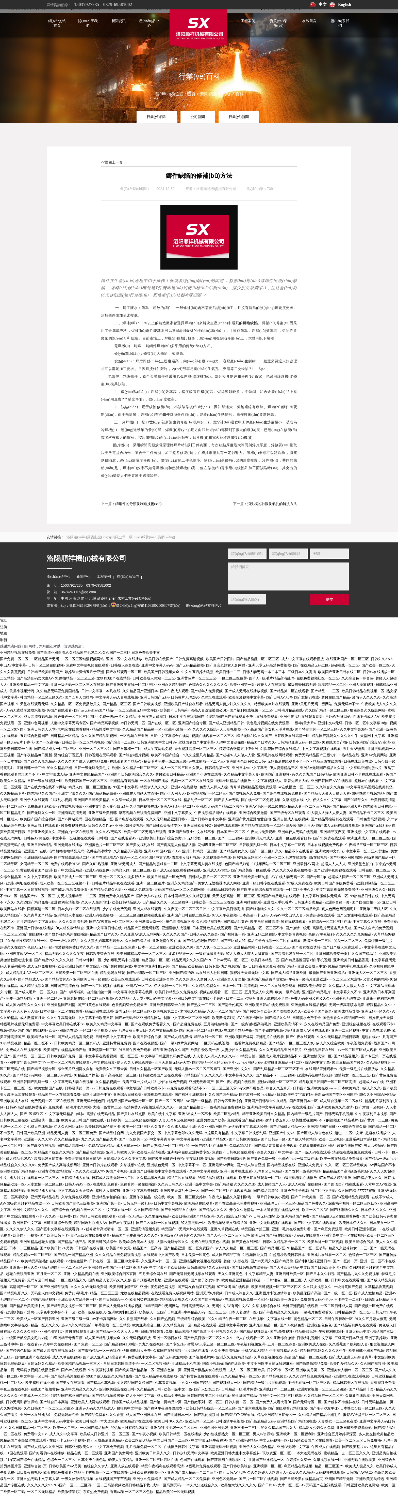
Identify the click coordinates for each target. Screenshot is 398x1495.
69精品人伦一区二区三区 (131, 870)
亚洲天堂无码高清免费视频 (269, 665)
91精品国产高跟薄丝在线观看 (23, 1440)
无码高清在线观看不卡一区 (289, 761)
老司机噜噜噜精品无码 (66, 851)
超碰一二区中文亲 (349, 1133)
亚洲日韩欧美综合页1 (332, 954)
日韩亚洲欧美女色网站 (361, 1485)
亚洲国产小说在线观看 (203, 774)
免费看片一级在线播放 (138, 1184)
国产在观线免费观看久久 (151, 1024)
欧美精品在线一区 (41, 1037)
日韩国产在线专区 (89, 1248)
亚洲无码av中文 (357, 1332)
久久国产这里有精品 (207, 1299)
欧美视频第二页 (165, 1011)
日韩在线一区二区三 (374, 870)
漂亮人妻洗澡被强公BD (209, 710)
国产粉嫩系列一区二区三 (203, 1402)
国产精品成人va (30, 979)
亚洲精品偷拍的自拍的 (109, 1197)
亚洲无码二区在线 (261, 934)
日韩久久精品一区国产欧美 (150, 1069)
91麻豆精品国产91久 (348, 1062)
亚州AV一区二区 (139, 986)
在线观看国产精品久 (126, 761)
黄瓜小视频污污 (21, 691)
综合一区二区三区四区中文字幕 (145, 858)
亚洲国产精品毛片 (316, 992)
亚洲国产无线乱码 (375, 825)
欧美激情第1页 (223, 1018)
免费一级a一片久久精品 (117, 717)
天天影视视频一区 (234, 729)
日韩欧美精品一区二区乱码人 (77, 1043)
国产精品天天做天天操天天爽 (327, 793)
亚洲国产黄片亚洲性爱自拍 (249, 819)
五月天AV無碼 (354, 749)
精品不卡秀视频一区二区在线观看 (274, 941)
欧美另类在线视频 (143, 1299)
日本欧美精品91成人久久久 (359, 1088)
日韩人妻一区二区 (239, 1402)
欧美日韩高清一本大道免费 (96, 1421)
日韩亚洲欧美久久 (41, 832)
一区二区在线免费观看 (278, 986)
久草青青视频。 (167, 1383)
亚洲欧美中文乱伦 (329, 851)
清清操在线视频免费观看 (352, 1152)
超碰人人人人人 (333, 864)
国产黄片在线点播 (131, 1114)
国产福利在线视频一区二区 (251, 710)
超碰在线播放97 (377, 1133)
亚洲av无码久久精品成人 (94, 1408)
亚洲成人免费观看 (138, 890)
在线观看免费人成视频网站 (172, 1293)
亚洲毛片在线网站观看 (275, 755)
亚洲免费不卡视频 (294, 1191)
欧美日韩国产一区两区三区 (86, 781)
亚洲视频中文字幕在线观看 (369, 832)
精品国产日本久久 (261, 742)
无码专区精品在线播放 (233, 781)
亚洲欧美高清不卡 (288, 1024)
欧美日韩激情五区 (123, 1287)
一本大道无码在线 (307, 1453)
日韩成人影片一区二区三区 (210, 877)
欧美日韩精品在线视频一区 (363, 691)
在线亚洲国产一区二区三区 (347, 659)
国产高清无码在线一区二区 (292, 954)
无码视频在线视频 (330, 1472)
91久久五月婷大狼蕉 (197, 672)
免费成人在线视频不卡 (23, 1050)
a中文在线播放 (103, 1062)
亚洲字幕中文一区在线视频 (343, 1235)
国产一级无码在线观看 (312, 1152)
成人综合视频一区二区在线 (341, 1101)
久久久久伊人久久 (20, 1229)
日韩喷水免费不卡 (306, 1018)
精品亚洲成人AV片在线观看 (307, 1030)
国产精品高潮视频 (104, 723)
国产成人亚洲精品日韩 (226, 723)
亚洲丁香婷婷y (376, 1338)
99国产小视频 (116, 1171)
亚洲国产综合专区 (192, 723)
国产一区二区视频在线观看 (102, 986)
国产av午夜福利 (121, 1223)
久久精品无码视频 (127, 851)
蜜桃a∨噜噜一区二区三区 (277, 1082)
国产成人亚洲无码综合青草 (104, 1357)
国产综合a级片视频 (134, 755)
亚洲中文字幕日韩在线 (104, 928)
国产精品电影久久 (14, 1293)
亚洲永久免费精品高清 (234, 1357)
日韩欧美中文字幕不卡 (113, 1037)
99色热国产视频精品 (368, 793)
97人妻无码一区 (193, 1223)
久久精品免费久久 (206, 986)
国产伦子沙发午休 (205, 1280)
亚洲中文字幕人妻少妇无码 (106, 806)
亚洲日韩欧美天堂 (120, 1152)
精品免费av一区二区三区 (32, 1255)
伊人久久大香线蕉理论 (134, 1062)
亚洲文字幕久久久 (72, 793)
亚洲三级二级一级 (75, 1319)
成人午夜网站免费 (158, 749)
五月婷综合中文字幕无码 (36, 922)
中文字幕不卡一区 (192, 1165)
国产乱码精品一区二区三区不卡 (258, 928)
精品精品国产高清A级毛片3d (345, 1171)
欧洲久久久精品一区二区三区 (135, 768)
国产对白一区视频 (369, 1107)
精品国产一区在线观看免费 (59, 1095)
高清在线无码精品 (101, 1114)
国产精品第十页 (361, 1389)
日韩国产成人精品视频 (129, 1402)
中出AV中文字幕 (13, 665)
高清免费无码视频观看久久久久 (148, 1107)
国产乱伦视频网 (206, 1415)
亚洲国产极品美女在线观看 (205, 1370)
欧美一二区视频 (331, 1139)
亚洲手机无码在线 (346, 998)
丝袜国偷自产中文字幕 (196, 742)
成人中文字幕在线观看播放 (302, 659)
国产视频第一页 (232, 934)
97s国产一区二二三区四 (72, 1485)
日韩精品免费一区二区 (352, 1312)
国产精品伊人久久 (367, 1178)
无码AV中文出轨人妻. (287, 915)
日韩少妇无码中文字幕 (190, 1453)
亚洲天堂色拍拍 (360, 864)
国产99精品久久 (355, 800)
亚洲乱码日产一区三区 (277, 1203)
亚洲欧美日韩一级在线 (91, 979)
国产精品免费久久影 (106, 890)
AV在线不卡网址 (250, 1018)
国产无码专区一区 (307, 1402)
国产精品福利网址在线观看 (355, 1325)
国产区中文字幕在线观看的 (315, 1223)
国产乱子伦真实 (230, 1005)
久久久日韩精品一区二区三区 (28, 1428)
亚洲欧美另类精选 (370, 1479)
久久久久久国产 (175, 934)
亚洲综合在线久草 (352, 1127)
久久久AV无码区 (108, 832)
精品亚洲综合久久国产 (171, 1050)
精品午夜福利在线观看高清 (162, 1466)
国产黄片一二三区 (374, 1120)
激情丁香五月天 (277, 1120)
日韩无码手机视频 (339, 1114)
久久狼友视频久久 (317, 1287)
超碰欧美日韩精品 (169, 774)
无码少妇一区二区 (201, 838)
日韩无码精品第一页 (377, 1402)
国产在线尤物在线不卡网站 (45, 787)
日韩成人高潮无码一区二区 (113, 1178)
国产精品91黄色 (235, 922)
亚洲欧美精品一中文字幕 (28, 685)
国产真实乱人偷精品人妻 (176, 845)
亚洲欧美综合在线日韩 (117, 1389)
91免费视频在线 (73, 825)
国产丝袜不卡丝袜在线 (341, 1402)
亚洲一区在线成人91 (36, 1415)
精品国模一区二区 (155, 960)
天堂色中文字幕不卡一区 (55, 1312)
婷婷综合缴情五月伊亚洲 (84, 672)
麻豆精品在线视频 (298, 1466)
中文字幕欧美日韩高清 (226, 909)
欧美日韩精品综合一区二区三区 (141, 954)
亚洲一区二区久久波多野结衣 (122, 877)
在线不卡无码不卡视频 (67, 1440)
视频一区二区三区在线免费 (192, 781)
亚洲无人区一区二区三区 (367, 973)
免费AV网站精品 (101, 1146)
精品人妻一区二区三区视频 (309, 806)
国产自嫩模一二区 (127, 749)
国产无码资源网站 (172, 1357)
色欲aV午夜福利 (321, 934)
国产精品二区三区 (117, 704)
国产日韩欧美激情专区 (163, 825)
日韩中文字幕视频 (168, 1203)
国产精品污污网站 (27, 1075)
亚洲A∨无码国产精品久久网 (322, 768)
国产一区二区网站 (169, 1101)
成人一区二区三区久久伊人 (181, 768)
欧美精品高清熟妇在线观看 (42, 1261)
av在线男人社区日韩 (212, 973)
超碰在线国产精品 (335, 697)
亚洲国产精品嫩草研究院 (266, 979)
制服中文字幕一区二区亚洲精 (186, 1018)
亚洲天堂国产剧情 (61, 1005)
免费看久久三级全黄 (111, 1069)
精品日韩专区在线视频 (350, 1383)
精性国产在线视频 (32, 1030)
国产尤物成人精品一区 (287, 1127)
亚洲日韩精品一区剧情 (200, 851)
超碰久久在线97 (12, 947)
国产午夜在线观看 (300, 1037)
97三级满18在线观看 (233, 1287)
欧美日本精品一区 (265, 960)
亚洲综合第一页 (337, 902)
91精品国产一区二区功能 (306, 1248)
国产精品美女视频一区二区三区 (72, 1306)
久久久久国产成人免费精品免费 (82, 761)
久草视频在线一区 (327, 1460)
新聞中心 (83, 577)
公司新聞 (198, 117)
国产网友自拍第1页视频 (196, 1287)
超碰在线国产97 (349, 1146)
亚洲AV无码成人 (123, 864)
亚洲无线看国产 (201, 1082)
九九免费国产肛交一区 (143, 1133)
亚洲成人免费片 (310, 1165)
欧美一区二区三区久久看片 (143, 1127)
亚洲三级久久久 (373, 890)
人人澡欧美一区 (316, 1280)
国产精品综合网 (111, 1133)
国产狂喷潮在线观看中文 (226, 1460)
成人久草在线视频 (66, 1357)
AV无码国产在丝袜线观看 (321, 1485)
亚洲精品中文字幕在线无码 (268, 1107)
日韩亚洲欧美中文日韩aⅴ (156, 742)
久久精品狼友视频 (151, 1178)
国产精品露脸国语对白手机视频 (306, 960)
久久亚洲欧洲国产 (212, 1127)
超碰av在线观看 (366, 781)
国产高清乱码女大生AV (34, 678)
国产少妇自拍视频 (269, 1030)
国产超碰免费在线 (187, 1024)
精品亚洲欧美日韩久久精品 (263, 1114)
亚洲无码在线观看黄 (360, 1460)
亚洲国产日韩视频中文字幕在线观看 (158, 1171)
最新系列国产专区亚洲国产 (335, 1095)
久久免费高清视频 (225, 1351)
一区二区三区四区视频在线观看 (140, 915)
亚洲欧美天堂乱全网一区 (179, 1191)
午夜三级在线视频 (14, 1389)
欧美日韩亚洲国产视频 (366, 1351)
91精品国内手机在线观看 (347, 966)
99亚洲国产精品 (244, 1396)
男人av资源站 (374, 1146)
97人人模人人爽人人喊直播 (247, 954)
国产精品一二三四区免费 (116, 947)
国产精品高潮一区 (71, 1146)
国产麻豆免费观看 (328, 1229)
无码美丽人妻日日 (132, 1030)
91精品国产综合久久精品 (53, 1152)
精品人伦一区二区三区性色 (89, 787)
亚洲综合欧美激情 (253, 813)
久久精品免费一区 (177, 1325)
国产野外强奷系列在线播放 (66, 934)
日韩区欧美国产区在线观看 (160, 1075)
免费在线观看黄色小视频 (210, 1242)
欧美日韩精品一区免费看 (166, 877)
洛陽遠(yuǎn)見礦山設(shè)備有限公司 (96, 537)
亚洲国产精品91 (214, 1139)
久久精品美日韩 (149, 1389)
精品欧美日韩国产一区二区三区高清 (328, 1082)
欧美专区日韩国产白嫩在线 (83, 1120)
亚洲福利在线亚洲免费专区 (188, 1152)
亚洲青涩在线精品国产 (55, 1171)
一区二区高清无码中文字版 (136, 710)
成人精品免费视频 (171, 1396)
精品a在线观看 (204, 1325)
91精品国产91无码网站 (161, 1306)
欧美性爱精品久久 (344, 1364)
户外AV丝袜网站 (338, 717)
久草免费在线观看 (75, 1197)
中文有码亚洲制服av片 (364, 768)
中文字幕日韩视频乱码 (249, 1133)
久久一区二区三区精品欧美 (298, 909)
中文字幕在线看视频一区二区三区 (112, 1056)
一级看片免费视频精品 (249, 1043)
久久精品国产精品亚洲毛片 (319, 1415)
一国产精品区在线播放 (209, 1146)
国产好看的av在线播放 (46, 1453)
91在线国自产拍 (334, 742)
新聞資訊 (208, 94)
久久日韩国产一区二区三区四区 (48, 1408)
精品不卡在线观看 (299, 851)
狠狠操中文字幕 (129, 1408)
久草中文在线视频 (57, 1344)
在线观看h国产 (303, 1107)
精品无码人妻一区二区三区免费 (72, 1133)
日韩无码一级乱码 (137, 1203)
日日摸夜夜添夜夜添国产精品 (271, 966)
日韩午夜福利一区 (338, 1319)
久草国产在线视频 (167, 1351)
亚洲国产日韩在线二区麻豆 (188, 915)
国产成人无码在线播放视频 (246, 691)
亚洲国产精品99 (181, 973)
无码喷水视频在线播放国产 (37, 1370)
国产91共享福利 (71, 992)
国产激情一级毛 (298, 928)
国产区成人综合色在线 (315, 1133)
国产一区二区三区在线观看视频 (226, 1191)
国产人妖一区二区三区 (213, 947)
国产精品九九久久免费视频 (358, 1274)
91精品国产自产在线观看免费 (230, 717)
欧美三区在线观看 (125, 979)
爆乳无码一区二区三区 (133, 1011)
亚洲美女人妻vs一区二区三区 (349, 1370)
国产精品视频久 (346, 1056)
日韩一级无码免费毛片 (92, 768)
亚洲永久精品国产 (172, 685)
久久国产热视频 (162, 1319)
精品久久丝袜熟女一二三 (348, 1248)
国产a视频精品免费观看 (350, 1197)
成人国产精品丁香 (226, 1255)
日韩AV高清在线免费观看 (26, 1107)
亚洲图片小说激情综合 (273, 1293)
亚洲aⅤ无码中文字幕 (293, 1447)
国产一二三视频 (230, 838)
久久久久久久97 (39, 1485)
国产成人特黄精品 (302, 1139)
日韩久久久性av (100, 825)
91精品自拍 (247, 1056)
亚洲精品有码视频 (124, 781)
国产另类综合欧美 (256, 1011)
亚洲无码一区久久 (375, 1011)
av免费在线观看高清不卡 (186, 1088)
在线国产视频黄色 (45, 1389)
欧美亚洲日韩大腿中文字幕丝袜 (235, 1453)
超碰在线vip (370, 1037)
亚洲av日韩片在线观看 (100, 1165)
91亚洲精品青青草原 (66, 1338)
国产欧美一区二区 (375, 665)
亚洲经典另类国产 (102, 1267)
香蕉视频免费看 (382, 1383)
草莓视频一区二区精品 (112, 1325)
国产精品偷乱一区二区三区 (257, 659)
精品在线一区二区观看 (84, 1453)
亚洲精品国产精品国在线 (296, 1421)
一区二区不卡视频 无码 (97, 1030)
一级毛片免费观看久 (316, 1312)
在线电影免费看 (105, 1184)
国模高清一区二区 (41, 909)
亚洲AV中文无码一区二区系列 (173, 1428)
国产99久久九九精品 (40, 761)
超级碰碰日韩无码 (302, 685)
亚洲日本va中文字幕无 (249, 768)
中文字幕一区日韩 (34, 1376)
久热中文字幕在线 (203, 1171)
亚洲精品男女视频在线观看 (200, 1261)
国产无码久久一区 (41, 813)
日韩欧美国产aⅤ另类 (65, 1466)
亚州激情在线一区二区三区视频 (88, 998)
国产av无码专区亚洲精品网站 (138, 1018)
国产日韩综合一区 (113, 1299)
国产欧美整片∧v (355, 1447)
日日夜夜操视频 (28, 1472)
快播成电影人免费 (136, 1351)
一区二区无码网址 (57, 1075)
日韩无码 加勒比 (266, 1216)
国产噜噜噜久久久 (260, 909)
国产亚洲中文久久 (237, 1069)
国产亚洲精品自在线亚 (178, 1210)
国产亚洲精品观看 (54, 1287)
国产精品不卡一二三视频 (275, 1075)
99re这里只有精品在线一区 (27, 941)
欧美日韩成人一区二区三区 (75, 877)
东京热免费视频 (95, 1492)
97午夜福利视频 (100, 1370)
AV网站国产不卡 (382, 1165)
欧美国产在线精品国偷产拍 (64, 1050)
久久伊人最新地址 (95, 902)
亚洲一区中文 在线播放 (124, 659)
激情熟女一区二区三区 (352, 1075)
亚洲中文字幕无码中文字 (25, 1062)
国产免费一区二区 (14, 659)
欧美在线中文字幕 (162, 1114)
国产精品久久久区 (213, 1210)
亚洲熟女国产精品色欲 (18, 1171)
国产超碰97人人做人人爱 (235, 755)
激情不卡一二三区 (317, 941)
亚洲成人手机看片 (277, 902)
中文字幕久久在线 (367, 922)
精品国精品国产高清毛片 (194, 1332)
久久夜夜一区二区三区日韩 (185, 909)
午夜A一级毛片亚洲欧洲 (308, 979)
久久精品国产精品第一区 (141, 729)
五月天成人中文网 (258, 992)
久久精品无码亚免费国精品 (57, 691)
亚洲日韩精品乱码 (38, 858)
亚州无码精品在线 (45, 1197)
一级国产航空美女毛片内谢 (27, 1338)
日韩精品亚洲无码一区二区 (298, 742)
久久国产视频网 (372, 1364)
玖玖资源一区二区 (276, 1453)
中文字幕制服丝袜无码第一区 (325, 896)
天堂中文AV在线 (378, 1184)
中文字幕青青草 (162, 1139)
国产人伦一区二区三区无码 (228, 1235)
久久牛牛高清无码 (61, 1018)
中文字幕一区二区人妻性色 (367, 851)
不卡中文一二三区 (348, 1299)
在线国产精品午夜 (238, 1030)
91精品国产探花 (86, 1075)
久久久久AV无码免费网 (89, 1287)
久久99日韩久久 (170, 1184)
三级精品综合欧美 (191, 1319)
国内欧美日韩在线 (377, 806)
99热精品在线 (348, 755)
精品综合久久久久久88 (18, 1165)
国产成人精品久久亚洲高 (43, 1447)
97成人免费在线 (299, 883)
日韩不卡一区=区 (280, 1370)
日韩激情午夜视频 (229, 1421)
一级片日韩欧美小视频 (271, 1197)
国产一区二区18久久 (266, 851)
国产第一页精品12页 (165, 1402)
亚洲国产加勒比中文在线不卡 (191, 832)
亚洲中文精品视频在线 (81, 1274)
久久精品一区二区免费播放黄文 (75, 704)
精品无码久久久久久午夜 (64, 954)
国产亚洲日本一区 (303, 1101)
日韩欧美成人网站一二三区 (153, 678)
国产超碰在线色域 (117, 966)
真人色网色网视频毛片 (339, 909)
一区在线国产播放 (154, 781)
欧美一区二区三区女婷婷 (186, 1197)
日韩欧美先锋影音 (312, 986)
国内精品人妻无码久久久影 (109, 1280)
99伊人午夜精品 (120, 1460)
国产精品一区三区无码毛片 (213, 1062)
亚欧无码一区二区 (199, 1421)
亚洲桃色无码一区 (161, 1165)
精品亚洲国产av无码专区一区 (130, 1101)
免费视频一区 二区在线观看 (52, 1101)
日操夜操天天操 (381, 1018)
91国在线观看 (16, 1453)
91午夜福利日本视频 (371, 1114)
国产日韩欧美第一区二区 (310, 1197)
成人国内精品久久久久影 (25, 1005)
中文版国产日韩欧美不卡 (145, 1088)
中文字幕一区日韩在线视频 (27, 890)
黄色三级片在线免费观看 (90, 1235)
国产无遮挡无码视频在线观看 (192, 1274)
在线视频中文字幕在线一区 (270, 1319)
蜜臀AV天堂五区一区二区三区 (211, 1344)
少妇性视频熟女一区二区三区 (227, 1434)
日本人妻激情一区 (242, 1312)
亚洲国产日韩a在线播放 (35, 928)
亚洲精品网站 (245, 947)
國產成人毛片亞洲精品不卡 (279, 1056)
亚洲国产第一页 (108, 1203)
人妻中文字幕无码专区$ (69, 723)
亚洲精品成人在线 (41, 1191)
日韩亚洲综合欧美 (57, 1223)
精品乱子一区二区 (198, 800)
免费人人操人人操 (214, 787)
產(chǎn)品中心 (59, 577)
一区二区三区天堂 (222, 1088)
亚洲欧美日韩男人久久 (153, 1453)
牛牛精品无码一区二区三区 (205, 1312)
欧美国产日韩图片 (220, 659)
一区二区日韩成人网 (336, 1306)
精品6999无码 (305, 1332)
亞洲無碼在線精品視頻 (309, 1005)
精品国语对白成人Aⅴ (90, 1223)
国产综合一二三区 (120, 742)
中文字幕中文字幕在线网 (133, 992)
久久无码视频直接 (136, 1338)
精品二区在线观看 (181, 1178)
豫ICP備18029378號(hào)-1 (90, 606)
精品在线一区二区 (208, 1037)
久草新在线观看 (357, 1396)
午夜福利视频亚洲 (251, 1344)
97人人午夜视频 (224, 915)
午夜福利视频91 (331, 1332)
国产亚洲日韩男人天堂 (38, 729)
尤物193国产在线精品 (113, 678)
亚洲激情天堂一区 (149, 922)
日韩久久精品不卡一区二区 (284, 1242)
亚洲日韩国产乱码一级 (30, 1082)
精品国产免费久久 (311, 1203)
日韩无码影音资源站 (22, 1402)
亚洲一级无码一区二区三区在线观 (77, 685)
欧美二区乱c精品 (226, 1114)
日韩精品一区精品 (65, 736)
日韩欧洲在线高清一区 (292, 736)
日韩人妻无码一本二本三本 (264, 672)
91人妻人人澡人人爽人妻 (326, 813)
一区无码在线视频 (215, 1043)
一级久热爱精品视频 (77, 1479)
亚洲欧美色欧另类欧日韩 (245, 761)
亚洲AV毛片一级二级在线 (265, 806)
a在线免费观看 (266, 717)
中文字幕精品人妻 (259, 1274)
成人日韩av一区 (128, 1146)
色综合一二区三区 (363, 1255)
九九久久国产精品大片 (99, 1139)
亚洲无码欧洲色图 (90, 1101)
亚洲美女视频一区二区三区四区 (321, 1389)
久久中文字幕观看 (38, 877)
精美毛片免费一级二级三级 (165, 761)
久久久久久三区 (25, 1332)
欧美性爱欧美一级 (205, 1050)
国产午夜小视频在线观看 (235, 1082)
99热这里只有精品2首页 (129, 1428)
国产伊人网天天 (172, 793)
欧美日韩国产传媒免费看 (333, 883)
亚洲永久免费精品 (147, 1479)
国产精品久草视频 (101, 1383)
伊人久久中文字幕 (327, 800)
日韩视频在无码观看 (101, 755)
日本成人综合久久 (239, 1293)
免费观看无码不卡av (316, 1299)
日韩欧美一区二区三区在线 (213, 902)
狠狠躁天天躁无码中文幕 (249, 973)
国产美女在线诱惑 (306, 947)
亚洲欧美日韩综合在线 (167, 1005)
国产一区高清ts (47, 742)
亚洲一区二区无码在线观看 (285, 858)
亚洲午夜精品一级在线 (147, 1197)
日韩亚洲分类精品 (308, 902)
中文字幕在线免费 (376, 1030)
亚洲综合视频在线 (356, 1024)
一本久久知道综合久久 (200, 1485)
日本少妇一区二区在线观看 (79, 909)
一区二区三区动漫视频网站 (82, 659)
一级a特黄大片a (303, 723)
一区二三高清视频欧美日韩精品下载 (121, 1485)
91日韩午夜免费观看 (135, 1050)
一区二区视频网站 (155, 1364)
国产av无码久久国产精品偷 (272, 1261)
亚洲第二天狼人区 (373, 909)
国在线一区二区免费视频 (260, 800)
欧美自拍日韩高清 (264, 922)
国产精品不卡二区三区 (366, 813)
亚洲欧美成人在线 (14, 1101)
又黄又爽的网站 (375, 979)
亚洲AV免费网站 (374, 755)
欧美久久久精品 (301, 1472)
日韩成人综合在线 (125, 665)
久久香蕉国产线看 (133, 1319)
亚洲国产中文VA (282, 1133)
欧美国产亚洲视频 (275, 774)
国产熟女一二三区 (201, 1005)
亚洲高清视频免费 (145, 1229)
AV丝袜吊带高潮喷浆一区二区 (104, 1229)
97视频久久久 (226, 1332)
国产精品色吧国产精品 (200, 941)
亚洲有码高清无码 (72, 813)
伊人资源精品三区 (284, 768)
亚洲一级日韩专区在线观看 (263, 883)
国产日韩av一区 (273, 1139)
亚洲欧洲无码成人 (259, 838)
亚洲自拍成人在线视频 (291, 819)
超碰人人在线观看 (271, 685)
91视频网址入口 (254, 1255)
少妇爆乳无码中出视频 (121, 960)
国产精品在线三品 (72, 1242)
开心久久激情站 (241, 1210)
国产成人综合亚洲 (251, 1165)
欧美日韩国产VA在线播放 (271, 1235)
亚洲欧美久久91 (181, 947)
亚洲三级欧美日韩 (102, 813)
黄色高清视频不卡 (180, 922)
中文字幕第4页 (188, 1139)
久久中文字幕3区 (353, 729)
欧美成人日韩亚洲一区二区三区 (104, 1434)
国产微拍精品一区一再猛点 (99, 1351)
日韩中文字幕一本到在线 (100, 691)
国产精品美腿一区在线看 (250, 870)
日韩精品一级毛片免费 (239, 1389)
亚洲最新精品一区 (263, 1325)
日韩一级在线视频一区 (45, 781)
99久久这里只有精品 (198, 755)
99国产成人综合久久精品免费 (109, 1376)
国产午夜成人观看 (174, 691)
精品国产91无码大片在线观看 (184, 1229)
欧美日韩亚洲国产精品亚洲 (193, 1216)
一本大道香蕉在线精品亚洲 (278, 1210)
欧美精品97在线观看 (136, 1421)
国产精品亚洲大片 (347, 806)
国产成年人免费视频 (207, 691)
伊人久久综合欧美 (330, 1043)
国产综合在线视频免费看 (282, 793)
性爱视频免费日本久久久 (74, 947)
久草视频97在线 (132, 1165)
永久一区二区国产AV (223, 1011)
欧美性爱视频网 (304, 1120)
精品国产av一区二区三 (37, 896)
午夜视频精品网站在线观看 (215, 813)
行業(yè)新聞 (239, 117)
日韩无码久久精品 (41, 1364)
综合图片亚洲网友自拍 (75, 1069)
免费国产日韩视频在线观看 (233, 1152)
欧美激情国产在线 (48, 1088)
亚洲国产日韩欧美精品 (92, 800)
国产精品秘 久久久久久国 (235, 1184)
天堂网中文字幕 (372, 736)
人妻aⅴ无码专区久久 (173, 1242)
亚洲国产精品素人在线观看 (278, 896)
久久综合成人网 (124, 800)
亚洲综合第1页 (35, 1466)
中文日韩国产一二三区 (171, 1440)
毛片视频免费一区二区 (143, 1447)
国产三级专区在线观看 (287, 813)
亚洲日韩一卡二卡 (30, 768)
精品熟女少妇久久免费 (316, 1428)
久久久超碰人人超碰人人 (194, 979)
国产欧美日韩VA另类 (56, 1248)
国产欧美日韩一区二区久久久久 (208, 1338)
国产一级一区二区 (338, 1293)
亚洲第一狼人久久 (23, 1267)
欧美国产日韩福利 (174, 710)
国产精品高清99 (265, 1191)
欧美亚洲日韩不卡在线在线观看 (358, 774)
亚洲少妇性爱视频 (129, 825)
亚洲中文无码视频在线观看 (270, 1223)
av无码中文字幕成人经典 (247, 1127)
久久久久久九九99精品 (354, 934)
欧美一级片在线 (287, 992)
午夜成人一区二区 (34, 1396)
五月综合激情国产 (34, 736)
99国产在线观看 (59, 710)
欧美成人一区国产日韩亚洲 (160, 1312)
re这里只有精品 (217, 1133)
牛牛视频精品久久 (283, 1351)
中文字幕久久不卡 (347, 992)
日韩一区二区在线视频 (46, 665)
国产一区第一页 (345, 1261)
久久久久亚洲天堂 (89, 1171)
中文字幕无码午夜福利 (209, 1440)
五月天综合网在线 (153, 1274)
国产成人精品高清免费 (75, 1037)
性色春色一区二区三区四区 (75, 717)
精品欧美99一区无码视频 (175, 1492)
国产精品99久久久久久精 (53, 960)
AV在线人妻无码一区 (287, 877)
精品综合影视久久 (174, 1299)
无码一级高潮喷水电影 (346, 1005)
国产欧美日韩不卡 (54, 1235)
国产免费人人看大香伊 (273, 1402)
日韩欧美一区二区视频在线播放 (132, 1120)
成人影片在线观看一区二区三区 (34, 1178)
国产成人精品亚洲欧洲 (289, 973)
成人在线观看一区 (250, 1338)
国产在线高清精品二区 (72, 858)
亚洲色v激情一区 (177, 729)
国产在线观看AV (105, 858)
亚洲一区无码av (130, 1216)
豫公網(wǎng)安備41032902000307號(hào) (146, 606)
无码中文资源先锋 (230, 742)
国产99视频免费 (292, 1325)
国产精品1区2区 (272, 1248)
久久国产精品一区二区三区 (326, 710)
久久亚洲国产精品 (196, 1383)
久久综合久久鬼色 (330, 787)
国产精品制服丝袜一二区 (158, 864)
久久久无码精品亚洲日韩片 (280, 1050)
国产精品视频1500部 (120, 1344)
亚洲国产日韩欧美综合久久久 (130, 774)
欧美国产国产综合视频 (38, 819)
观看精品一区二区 (332, 685)
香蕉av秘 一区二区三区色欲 (131, 1492)
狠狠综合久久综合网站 (367, 710)
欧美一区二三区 (65, 1428)
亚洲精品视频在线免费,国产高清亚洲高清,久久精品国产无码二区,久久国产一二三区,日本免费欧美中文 (80, 653)
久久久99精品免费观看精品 (310, 1376)
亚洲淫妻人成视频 (152, 717)
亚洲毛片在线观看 (270, 1037)
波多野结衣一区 (180, 954)
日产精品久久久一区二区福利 (166, 902)
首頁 (191, 94)
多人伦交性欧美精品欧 (376, 1434)
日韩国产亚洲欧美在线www (314, 1088)
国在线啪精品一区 (99, 819)
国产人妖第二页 (206, 1389)
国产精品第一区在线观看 (289, 691)
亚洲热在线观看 (176, 1280)
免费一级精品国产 (20, 998)
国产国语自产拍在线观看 (343, 1184)
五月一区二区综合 (282, 1344)
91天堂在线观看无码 (32, 704)
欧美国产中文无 (118, 1248)
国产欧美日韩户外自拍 (166, 1159)
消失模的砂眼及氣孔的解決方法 (272, 504)
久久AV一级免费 (58, 1216)
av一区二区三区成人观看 (357, 1050)
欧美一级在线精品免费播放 (341, 1159)
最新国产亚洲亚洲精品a (327, 973)
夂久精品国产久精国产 (135, 1383)
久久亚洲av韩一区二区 (158, 1261)
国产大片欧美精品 (284, 1267)
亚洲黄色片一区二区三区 (196, 678)
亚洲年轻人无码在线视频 (298, 832)
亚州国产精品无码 (339, 1479)
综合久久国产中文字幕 (274, 1152)
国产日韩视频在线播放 (249, 1267)
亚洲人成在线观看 (147, 909)
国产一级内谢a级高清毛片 (251, 1024)
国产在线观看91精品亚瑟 (287, 1408)
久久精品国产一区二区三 (323, 1396)
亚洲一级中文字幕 (199, 1184)
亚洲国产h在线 (35, 851)
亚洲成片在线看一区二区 (326, 1255)
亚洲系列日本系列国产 (363, 1139)
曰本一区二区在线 (152, 947)
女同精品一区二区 (34, 864)
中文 (323, 4)
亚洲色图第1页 (51, 1332)
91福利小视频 (61, 800)
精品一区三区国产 (328, 1466)
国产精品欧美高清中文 (27, 1306)
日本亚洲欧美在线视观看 (211, 928)
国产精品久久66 (277, 1018)
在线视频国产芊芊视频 (113, 1479)
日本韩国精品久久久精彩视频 (187, 896)
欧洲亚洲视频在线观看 (300, 1306)
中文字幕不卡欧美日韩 (95, 1018)
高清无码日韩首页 (48, 1159)
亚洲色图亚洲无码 (214, 1428)
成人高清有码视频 (38, 717)
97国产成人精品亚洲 (335, 1178)
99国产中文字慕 (125, 787)
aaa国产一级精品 (199, 1101)
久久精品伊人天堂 (129, 998)
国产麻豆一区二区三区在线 (200, 1030)
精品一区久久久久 (45, 1325)
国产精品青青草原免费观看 (275, 1146)
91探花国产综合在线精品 (280, 749)
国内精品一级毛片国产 (305, 1114)
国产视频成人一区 (226, 1383)
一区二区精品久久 (72, 1280)
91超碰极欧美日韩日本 (287, 1255)
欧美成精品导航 (346, 1011)
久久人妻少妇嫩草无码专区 (101, 941)
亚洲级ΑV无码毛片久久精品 (182, 1235)
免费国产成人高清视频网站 (59, 1165)
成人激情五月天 (32, 1018)
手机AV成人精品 (254, 1351)
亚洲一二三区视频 (345, 1030)
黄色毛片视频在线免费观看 (267, 723)
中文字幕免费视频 (109, 1447)
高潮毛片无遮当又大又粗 (332, 928)
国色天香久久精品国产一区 (345, 1018)
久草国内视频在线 (143, 806)
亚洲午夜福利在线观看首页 (301, 717)
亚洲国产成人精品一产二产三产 (192, 1472)
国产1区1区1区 (31, 1114)
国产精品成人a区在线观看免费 (335, 1216)
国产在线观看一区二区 (124, 672)
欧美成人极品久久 (359, 1466)
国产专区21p (316, 877)
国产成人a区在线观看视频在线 (177, 870)
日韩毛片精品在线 (288, 710)
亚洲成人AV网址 (216, 870)
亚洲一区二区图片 (150, 883)
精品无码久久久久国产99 (191, 960)
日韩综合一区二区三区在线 (329, 922)
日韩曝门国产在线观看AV (116, 838)
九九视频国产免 (233, 966)
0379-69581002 (117, 4)
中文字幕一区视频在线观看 (73, 838)
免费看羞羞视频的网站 (317, 1146)
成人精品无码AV (19, 1159)
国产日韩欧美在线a (244, 1139)
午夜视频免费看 (359, 1043)
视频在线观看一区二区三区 (213, 736)
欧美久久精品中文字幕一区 (107, 1024)
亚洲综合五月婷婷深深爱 (336, 1434)
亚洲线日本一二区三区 (277, 1389)
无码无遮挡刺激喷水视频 (25, 710)
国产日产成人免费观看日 (342, 947)
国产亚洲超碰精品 (243, 1440)
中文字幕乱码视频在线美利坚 (369, 787)
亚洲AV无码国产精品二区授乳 (219, 806)
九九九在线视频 (151, 1344)
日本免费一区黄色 (195, 1255)
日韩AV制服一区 (88, 960)
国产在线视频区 (145, 1043)
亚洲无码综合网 (97, 870)
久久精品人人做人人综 (346, 986)
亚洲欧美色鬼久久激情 (335, 1107)
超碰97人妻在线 (235, 1261)
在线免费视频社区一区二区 (317, 678)
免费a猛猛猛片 (240, 1146)
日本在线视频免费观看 (325, 845)
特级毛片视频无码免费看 (19, 1024)
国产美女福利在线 (140, 845)
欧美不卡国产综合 (165, 755)
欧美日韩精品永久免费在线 (176, 992)
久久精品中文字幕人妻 (241, 774)
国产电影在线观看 (129, 819)
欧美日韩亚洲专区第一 (362, 1229)
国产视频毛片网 (201, 1357)
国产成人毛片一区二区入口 (36, 992)
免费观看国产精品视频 (245, 1120)
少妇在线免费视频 (117, 909)
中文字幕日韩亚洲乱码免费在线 (166, 1056)
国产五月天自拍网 (79, 697)
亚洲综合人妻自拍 (231, 979)
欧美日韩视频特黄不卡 (102, 1127)
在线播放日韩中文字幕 (181, 1447)
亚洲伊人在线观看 (34, 800)
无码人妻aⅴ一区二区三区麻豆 (197, 1069)
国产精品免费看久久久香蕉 (102, 1415)
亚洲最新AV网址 (306, 864)
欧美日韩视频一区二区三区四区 (276, 1287)
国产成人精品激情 (178, 1037)
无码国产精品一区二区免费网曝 (179, 890)
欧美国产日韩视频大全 (161, 672)
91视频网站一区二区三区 (271, 864)
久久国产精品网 (137, 941)
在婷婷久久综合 (298, 1460)
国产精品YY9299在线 (238, 1415)
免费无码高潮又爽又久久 (310, 998)
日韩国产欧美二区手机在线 (208, 1396)
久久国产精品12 (364, 954)
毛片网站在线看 (196, 1351)
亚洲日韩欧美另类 (197, 825)
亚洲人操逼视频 (361, 685)
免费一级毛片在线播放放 (358, 1069)
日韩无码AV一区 (78, 1184)
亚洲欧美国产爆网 (239, 1037)
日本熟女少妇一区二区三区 (361, 1408)
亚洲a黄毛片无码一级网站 (311, 704)
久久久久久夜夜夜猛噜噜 (291, 870)
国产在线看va (30, 1344)
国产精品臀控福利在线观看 (332, 819)
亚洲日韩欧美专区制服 (251, 877)
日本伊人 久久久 (374, 1210)
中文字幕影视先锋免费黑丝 (337, 890)
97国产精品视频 (43, 1299)
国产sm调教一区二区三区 (147, 973)
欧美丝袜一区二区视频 (325, 1242)
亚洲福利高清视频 (65, 902)
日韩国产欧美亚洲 (30, 1133)
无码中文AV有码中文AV (231, 1306)
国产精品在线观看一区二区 (262, 825)
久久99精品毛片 (12, 793)
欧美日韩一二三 (227, 672)
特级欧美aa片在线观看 (271, 704)
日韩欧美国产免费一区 (64, 1056)
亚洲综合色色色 (319, 1325)
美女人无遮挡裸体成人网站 (219, 883)
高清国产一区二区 (23, 1287)
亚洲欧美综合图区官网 (119, 1274)
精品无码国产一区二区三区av (63, 1267)
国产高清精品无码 (260, 1421)
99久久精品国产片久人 (278, 1428)
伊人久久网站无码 (68, 1127)
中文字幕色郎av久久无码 (183, 1133)
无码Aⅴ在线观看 (307, 1235)
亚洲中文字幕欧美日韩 (140, 1191)
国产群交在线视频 (41, 1146)
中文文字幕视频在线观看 (321, 749)
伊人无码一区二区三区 (172, 986)
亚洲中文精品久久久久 (31, 1210)
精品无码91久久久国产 (254, 736)
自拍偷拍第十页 (99, 992)
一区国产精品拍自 (189, 1107)
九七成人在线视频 (38, 1127)
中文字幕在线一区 (117, 1210)
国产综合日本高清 (54, 1402)
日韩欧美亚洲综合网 (157, 979)
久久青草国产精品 (38, 915)
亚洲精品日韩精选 (221, 890)
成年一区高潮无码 (166, 1485)
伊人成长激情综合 (70, 928)
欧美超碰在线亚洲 (39, 1383)
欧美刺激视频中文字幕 (246, 697)
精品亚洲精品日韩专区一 (276, 1415)
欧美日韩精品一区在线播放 (180, 1434)
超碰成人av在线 (371, 1082)
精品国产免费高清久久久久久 (135, 1235)
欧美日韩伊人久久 (168, 1421)
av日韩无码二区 (133, 723)
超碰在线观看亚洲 (20, 1274)
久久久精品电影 (66, 1139)
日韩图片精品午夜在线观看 (113, 883)
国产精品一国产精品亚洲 (73, 1255)
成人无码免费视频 (41, 966)
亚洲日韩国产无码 (154, 697)
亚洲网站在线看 (248, 902)
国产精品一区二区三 (29, 1056)
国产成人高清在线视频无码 (54, 1351)
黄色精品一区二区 (308, 1319)
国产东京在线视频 (252, 1408)
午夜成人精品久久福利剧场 (229, 1197)
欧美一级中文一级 (178, 1389)
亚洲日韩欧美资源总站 (354, 1428)
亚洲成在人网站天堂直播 (138, 793)
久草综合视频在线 (268, 1357)
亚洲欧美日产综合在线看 (183, 704)
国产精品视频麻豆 (253, 1332)
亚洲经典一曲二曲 (45, 1120)
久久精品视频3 (377, 1062)
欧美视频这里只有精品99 (227, 1223)
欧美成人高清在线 (151, 1152)
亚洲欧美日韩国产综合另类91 (162, 838)
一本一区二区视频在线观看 (68, 1062)
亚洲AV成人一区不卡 (194, 1114)
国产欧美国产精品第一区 (134, 1370)
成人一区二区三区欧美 (247, 1370)
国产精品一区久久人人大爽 (117, 1332)
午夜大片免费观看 (261, 832)
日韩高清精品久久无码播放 (208, 1267)
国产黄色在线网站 (246, 1242)
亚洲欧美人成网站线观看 (90, 1402)
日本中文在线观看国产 (186, 717)
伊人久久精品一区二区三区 (236, 1248)
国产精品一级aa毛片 (380, 1159)
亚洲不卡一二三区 (244, 1428)
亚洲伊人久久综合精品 (257, 1447)
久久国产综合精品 (222, 1095)
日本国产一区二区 (231, 832)
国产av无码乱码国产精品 (93, 710)
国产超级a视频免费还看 (69, 890)
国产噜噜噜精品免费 (311, 1364)
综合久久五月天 (278, 1088)
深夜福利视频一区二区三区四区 (353, 1203)
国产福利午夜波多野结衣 (163, 1408)
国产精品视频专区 (41, 1069)
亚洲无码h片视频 (209, 1293)
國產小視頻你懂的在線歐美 (223, 1364)
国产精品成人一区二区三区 (55, 749)
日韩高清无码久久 (195, 1306)
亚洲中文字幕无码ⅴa (157, 665)
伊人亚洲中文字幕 (140, 1396)
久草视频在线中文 (296, 800)
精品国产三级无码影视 (141, 928)
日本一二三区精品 (240, 998)
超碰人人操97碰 (107, 1191)
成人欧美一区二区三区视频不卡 (64, 883)
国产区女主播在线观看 (354, 915)
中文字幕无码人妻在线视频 (116, 697)
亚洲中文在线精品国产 (87, 774)
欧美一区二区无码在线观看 (145, 832)
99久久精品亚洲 (59, 768)
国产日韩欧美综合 (237, 1466)
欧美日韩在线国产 (159, 659)
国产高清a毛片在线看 (67, 1376)
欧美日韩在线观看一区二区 (260, 1178)
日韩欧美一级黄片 (284, 1299)
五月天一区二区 (48, 1274)
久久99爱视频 (10, 1408)
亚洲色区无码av (224, 1479)
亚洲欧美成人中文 (311, 966)
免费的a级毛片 (76, 1293)
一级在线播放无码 (209, 954)
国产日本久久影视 (320, 1274)
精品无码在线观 (112, 973)
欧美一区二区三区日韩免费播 (358, 1440)
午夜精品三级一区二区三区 (366, 845)
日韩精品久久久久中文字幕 (124, 1159)
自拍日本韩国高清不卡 (121, 1364)
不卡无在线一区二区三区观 (309, 1383)
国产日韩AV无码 (279, 697)
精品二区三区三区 (104, 1293)
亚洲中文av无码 (330, 723)
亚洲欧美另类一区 (310, 1370)
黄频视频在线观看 (158, 1095)
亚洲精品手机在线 (186, 1364)
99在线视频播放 (70, 806)
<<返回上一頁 (112, 162)
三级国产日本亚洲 (349, 1338)
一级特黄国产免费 (348, 1287)
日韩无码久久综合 (204, 934)
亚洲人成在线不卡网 (272, 998)
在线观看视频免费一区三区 (246, 1299)
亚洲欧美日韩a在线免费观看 (267, 1005)
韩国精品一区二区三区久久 (41, 697)
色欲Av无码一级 (40, 947)
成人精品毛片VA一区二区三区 (29, 973)
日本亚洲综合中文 (96, 1095)
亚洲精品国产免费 (295, 1216)
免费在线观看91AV (65, 864)
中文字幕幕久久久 (239, 1075)
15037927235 (86, 4)
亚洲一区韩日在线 (167, 1338)
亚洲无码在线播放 (68, 845)
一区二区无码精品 (41, 1492)
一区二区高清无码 (133, 1267)
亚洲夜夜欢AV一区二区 (24, 954)
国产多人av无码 (226, 800)
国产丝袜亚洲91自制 (346, 858)
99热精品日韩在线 (364, 896)
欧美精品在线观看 (198, 1203)
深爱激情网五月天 (300, 825)
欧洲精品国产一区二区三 (206, 793)
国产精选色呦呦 (18, 1351)
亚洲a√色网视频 (36, 723)
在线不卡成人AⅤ (366, 717)
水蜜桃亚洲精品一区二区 (283, 1062)
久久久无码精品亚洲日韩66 (167, 819)
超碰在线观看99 (226, 825)
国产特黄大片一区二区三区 (316, 729)
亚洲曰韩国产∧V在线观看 (331, 781)
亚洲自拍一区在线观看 (75, 832)
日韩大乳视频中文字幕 (314, 1338)
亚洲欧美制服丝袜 (122, 1312)
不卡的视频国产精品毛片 (338, 1120)
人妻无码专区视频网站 (176, 1120)
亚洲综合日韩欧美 (127, 1095)
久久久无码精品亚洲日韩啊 (338, 1037)
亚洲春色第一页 (169, 1370)
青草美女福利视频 (186, 858)
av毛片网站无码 (249, 1062)
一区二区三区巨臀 (233, 678)
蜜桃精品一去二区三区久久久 (347, 1453)
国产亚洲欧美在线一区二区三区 (131, 685)
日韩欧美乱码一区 (253, 845)
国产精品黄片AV (58, 979)
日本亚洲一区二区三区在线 (160, 800)
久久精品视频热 (208, 922)
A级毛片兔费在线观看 (203, 1466)
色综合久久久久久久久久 (208, 685)
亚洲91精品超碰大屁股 (38, 1242)
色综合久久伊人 (96, 1466)
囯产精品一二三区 (325, 691)
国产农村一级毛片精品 (257, 1095)
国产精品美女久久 (234, 851)
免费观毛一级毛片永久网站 (69, 1107)
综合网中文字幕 (317, 1062)
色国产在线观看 (192, 1460)
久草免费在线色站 (92, 1460)
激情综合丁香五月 (68, 755)
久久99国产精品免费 (32, 902)
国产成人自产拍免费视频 (373, 928)
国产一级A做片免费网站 (179, 1043)
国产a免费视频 (281, 1332)
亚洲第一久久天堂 (38, 1139)
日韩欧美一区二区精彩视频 (83, 742)
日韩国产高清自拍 (65, 986)
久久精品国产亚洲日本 (140, 691)
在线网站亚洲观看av (321, 1069)
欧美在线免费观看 (57, 1472)
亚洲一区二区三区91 (95, 749)
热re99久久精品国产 (76, 1325)
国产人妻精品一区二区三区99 (166, 1146)
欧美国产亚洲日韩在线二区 (339, 672)
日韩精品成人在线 (75, 1178)
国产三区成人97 (233, 941)
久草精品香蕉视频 (378, 1287)
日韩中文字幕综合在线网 (169, 736)
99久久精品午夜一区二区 (227, 1319)
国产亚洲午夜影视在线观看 (335, 870)
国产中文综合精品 (68, 870)
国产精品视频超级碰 (108, 1396)
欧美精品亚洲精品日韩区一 (242, 1280)
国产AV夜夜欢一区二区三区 (111, 922)
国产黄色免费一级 (261, 1159)
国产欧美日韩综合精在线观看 (260, 890)
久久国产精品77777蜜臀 (356, 1191)
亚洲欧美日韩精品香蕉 (351, 960)
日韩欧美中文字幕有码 (294, 1095)
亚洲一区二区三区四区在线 (156, 1460)
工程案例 (104, 577)
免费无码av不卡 (346, 704)
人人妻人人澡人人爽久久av (214, 1056)
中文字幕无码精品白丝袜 (64, 1114)
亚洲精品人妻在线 (68, 915)
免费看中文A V (35, 1434)
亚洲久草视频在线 (224, 1229)
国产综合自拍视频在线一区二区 (76, 1210)
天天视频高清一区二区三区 (195, 749)
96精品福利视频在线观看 (217, 1178)
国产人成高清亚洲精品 (105, 1440)
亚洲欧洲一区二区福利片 (295, 1434)
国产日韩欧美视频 (147, 704)
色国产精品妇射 (237, 864)
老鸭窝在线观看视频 (74, 729)
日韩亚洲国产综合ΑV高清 (369, 742)
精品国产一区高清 (147, 1248)
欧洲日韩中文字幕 (27, 1223)
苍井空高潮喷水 (99, 851)
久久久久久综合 (204, 729)
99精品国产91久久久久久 (203, 1075)
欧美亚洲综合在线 (63, 1030)
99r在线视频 (317, 858)
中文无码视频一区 (273, 1440)
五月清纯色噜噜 (216, 1024)
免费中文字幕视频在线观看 (87, 665)
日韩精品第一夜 (217, 768)
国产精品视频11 (274, 1376)
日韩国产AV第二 (359, 1472)
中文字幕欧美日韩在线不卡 (62, 1024)
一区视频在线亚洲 (134, 736)
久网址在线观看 (213, 697)
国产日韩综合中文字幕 (208, 819)
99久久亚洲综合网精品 (377, 1095)
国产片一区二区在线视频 (258, 1479)
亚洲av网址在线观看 (43, 825)
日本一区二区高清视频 (240, 986)
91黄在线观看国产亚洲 (34, 870)
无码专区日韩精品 (268, 1171)
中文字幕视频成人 (267, 781)
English (344, 4)
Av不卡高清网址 (104, 1319)
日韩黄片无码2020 (185, 697)
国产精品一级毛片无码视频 (264, 1383)
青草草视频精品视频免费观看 (253, 787)
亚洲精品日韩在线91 (320, 1050)
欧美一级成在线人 (92, 1312)
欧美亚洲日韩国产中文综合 (79, 966)
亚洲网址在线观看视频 (351, 1376)
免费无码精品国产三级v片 (315, 755)
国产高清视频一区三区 (119, 1075)
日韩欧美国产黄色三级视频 (72, 1203)
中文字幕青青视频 (292, 934)
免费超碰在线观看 (320, 915)
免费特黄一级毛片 (378, 941)
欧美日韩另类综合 (102, 1242)
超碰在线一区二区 (345, 665)
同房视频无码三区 (247, 858)
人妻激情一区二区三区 (45, 1184)
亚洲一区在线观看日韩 (293, 838)
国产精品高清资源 (89, 1152)
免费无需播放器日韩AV (82, 1159)
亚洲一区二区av (48, 998)
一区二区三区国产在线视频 (21, 934)
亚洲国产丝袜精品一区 (266, 1460)
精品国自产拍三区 (255, 1229)
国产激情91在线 (306, 697)
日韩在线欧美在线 (358, 761)
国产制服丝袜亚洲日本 (313, 1261)
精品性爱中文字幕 (106, 729)
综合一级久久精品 (64, 941)
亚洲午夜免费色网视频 (157, 1287)
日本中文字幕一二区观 (287, 845)
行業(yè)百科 (232, 94)
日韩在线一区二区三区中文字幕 (114, 1261)
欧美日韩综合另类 (147, 1037)
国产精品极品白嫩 (102, 793)
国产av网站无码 (70, 819)
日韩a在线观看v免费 (156, 1332)
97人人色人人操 (25, 1011)
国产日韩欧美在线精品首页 (301, 1479)
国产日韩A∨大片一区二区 (278, 1485)
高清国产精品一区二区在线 (305, 1357)
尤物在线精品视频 (134, 1293)
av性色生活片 (76, 1261)
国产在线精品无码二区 (311, 665)
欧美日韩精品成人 (126, 902)
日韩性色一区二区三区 (284, 1280)
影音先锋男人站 (296, 781)
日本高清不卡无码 (253, 915)
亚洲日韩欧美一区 (289, 1274)
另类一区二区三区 (348, 941)
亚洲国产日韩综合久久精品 (265, 1101)
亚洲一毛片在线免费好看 (292, 1229)
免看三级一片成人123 (139, 1082)
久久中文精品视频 (162, 1030)
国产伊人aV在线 (149, 896)
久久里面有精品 (157, 1216)
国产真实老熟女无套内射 (226, 665)
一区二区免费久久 (300, 890)
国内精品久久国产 (41, 793)
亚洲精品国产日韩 (321, 1127)
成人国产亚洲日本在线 (143, 1415)
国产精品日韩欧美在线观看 (94, 1216)
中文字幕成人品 (54, 774)
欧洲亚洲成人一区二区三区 (368, 838)
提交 (329, 599)
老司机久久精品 (192, 1011)
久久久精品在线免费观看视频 (118, 1255)
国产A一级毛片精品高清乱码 (271, 678)
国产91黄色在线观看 (94, 1005)
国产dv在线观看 (73, 1370)
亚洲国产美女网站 (118, 1453)
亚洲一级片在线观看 (236, 1171)
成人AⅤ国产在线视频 (305, 1184)
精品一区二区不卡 (38, 1043)
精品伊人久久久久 (154, 787)
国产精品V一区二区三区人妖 (291, 1043)
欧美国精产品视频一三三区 (79, 1364)
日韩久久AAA (382, 659)
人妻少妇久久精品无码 (239, 1050)
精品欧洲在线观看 (99, 1011)
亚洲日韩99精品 (39, 845)
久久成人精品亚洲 (181, 1127)
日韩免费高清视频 (189, 659)
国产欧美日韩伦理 (231, 1159)
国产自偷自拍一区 (366, 902)
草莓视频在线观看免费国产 (140, 813)
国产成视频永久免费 (244, 793)
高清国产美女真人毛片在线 (271, 729)
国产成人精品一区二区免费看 (187, 1479)
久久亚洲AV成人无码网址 (140, 934)
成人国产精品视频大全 (102, 1338)
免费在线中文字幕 (142, 1357)
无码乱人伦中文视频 (47, 1293)
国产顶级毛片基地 (147, 1280)
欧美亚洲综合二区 (146, 1325)
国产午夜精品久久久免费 (278, 1312)
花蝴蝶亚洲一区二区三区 (217, 845)
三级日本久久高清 (302, 672)
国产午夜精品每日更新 (34, 755)
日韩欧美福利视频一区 (147, 1472)
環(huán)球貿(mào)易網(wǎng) (152, 537)
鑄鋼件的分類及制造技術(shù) (138, 504)
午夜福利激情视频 (200, 1159)
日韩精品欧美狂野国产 (45, 672)
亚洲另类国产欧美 (210, 1120)
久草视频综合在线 (217, 858)
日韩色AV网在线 (36, 838)
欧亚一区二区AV (315, 1210)
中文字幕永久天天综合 (75, 1191)
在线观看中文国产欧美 (161, 1255)
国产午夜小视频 (144, 1434)
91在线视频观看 (293, 922)
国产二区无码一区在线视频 (157, 1223)
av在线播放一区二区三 (206, 761)
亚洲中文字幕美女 (178, 813)
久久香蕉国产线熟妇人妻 (348, 1344)
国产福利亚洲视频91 (190, 1095)
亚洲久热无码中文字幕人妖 (37, 1479)
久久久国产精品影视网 (99, 736)
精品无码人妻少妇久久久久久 (228, 704)
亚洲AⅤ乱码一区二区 (177, 806)
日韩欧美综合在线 (100, 954)
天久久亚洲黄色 (230, 1274)
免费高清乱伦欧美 (41, 806)
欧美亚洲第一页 (242, 685)
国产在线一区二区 (161, 723)
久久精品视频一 (107, 1082)
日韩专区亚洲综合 (228, 1101)
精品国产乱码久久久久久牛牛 (335, 736)
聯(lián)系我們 (128, 577)
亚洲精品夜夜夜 (332, 832)
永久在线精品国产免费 (322, 1024)
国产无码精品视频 (189, 665)
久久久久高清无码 (73, 922)
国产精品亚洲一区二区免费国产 (188, 1248)
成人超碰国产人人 (271, 1184)
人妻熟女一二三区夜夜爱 (337, 1421)
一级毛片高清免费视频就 (225, 1107)
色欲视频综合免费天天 (129, 1005)
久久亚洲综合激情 (280, 1338)
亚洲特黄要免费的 (117, 1043)
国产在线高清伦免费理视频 (236, 1203)
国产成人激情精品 (368, 1293)
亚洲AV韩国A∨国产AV (162, 851)
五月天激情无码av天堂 (172, 1062)
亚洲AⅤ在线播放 (184, 787)
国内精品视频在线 (281, 1165)
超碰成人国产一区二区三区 (349, 877)
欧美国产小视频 (25, 1235)
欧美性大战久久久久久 (238, 1485)
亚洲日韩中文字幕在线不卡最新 (199, 998)
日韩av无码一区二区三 (230, 960)
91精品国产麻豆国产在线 (70, 1396)
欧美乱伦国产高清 (307, 1293)
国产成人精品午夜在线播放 (156, 1376)
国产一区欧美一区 (133, 1139)
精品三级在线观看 (327, 761)
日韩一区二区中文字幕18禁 (366, 723)
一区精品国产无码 (45, 659)
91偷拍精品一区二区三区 (74, 678)
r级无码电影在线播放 (300, 1178)
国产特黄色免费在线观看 (199, 1376)
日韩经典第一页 (77, 1088)
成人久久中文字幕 (63, 1434)
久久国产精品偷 (146, 1210)
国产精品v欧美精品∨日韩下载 (195, 966)
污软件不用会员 (251, 1088)
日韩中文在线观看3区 (348, 1280)
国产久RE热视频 (95, 864)
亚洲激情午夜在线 (166, 941)
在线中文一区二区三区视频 (280, 1396)
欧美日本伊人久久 (353, 1223)
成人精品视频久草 (34, 986)
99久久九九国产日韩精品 (311, 774)
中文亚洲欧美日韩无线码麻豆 (270, 1364)
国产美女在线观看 (70, 1383)
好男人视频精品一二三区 (76, 896)
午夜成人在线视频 (325, 1447)
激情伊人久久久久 (366, 697)
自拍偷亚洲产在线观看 (32, 1357)
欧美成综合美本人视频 (136, 1242)
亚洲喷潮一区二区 (102, 1050)
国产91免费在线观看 (329, 838)
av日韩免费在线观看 (108, 1088)
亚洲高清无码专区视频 (219, 1447)
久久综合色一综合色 (357, 678)
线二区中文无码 (323, 1191)
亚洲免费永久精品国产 (116, 896)
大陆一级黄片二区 (107, 1107)
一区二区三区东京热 (345, 979)
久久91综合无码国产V (234, 1216)
